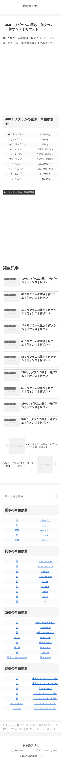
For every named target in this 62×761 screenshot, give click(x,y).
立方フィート (45, 688)
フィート (45, 586)
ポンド (45, 540)
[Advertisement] (31, 80)
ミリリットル (16, 703)
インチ (45, 581)
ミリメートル (45, 561)
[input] (31, 496)
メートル (45, 571)
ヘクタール (45, 627)
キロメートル (45, 576)
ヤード (45, 591)
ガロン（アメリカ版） (45, 708)
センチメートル (45, 566)
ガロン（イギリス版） (45, 703)
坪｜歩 (17, 637)
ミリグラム (45, 520)
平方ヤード (45, 647)
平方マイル (45, 657)
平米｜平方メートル (45, 622)
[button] (56, 496)
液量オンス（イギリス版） (45, 678)
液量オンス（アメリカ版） (45, 683)
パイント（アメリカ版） (45, 698)
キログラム (45, 530)
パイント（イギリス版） (45, 693)
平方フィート (45, 642)
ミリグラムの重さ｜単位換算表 (19, 192)
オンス (45, 535)
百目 (17, 530)
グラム (45, 525)
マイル (45, 596)
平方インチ (45, 637)
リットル (17, 708)
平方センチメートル (17, 657)
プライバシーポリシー (45, 750)
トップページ (16, 750)
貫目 (17, 540)
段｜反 (17, 647)
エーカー (45, 652)
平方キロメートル (45, 632)
